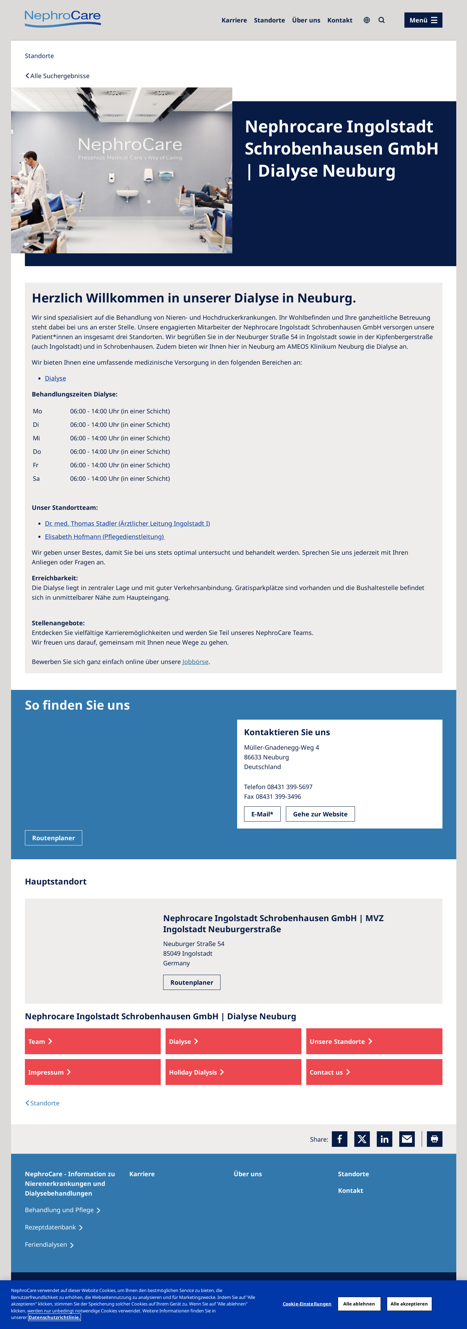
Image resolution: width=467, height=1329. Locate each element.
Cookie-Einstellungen (307, 1303)
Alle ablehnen (359, 1303)
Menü (419, 20)
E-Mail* (262, 814)
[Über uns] (306, 20)
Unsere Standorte (337, 1041)
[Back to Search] (57, 76)
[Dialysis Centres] (42, 1103)
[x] (362, 1139)
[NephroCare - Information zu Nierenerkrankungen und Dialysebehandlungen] (77, 1183)
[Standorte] (39, 55)
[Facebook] (339, 1139)
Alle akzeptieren (409, 1303)
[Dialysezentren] (270, 20)
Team (36, 1041)
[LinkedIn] (384, 1139)
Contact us (326, 1072)
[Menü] (423, 20)
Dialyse (180, 1041)
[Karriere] (234, 20)
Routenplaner (53, 838)
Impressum (46, 1072)
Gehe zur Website (320, 814)
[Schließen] (456, 1303)
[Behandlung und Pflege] (66, 1210)
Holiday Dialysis (193, 1072)
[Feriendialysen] (53, 1244)
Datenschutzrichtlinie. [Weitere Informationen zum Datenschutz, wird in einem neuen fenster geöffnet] (54, 1317)
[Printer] (434, 1139)
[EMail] (407, 1139)
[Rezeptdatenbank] (57, 1227)
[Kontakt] (340, 20)
